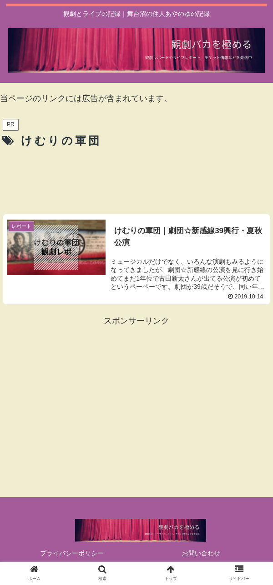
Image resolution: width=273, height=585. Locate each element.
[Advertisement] (136, 179)
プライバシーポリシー (72, 553)
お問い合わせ (201, 553)
